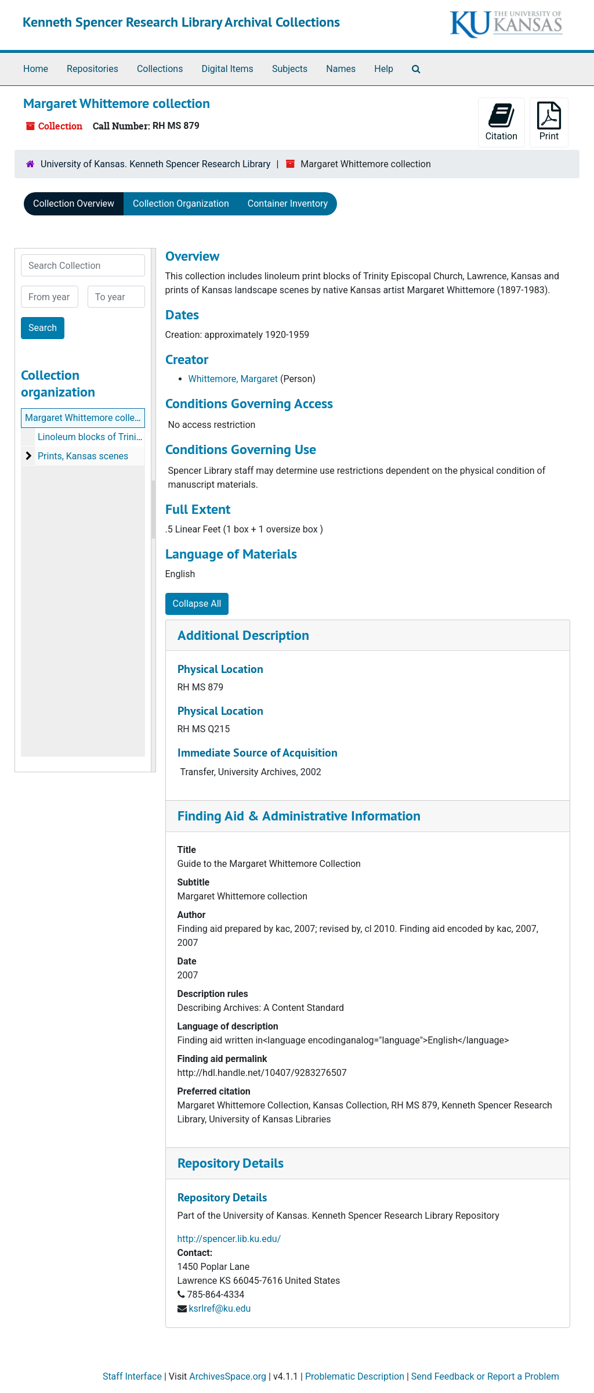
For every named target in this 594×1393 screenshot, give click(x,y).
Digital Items (227, 68)
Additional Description (243, 635)
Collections (160, 68)
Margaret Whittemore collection (90, 417)
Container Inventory (288, 203)
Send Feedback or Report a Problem (485, 1376)
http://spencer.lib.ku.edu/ (229, 1238)
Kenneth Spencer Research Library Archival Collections (181, 22)
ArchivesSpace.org (227, 1376)
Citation (501, 122)
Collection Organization (181, 203)
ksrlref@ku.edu (220, 1308)
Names (341, 68)
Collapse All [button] (197, 603)
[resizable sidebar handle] (153, 510)
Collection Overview (73, 203)
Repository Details (231, 1163)
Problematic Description (354, 1376)
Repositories (92, 68)
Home (35, 68)
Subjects (289, 68)
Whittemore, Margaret (233, 378)
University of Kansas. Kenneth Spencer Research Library (155, 164)
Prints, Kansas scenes (83, 456)
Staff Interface (132, 1376)
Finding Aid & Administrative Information (299, 816)
